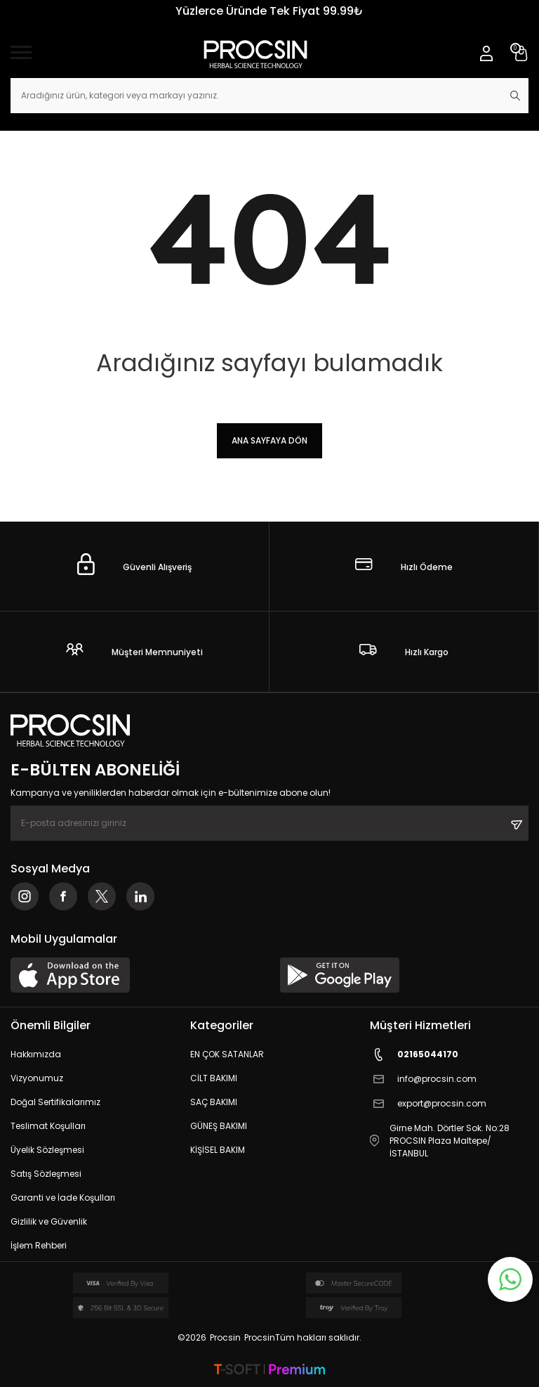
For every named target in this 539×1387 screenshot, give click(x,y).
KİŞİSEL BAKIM (217, 1150)
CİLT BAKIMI (213, 1078)
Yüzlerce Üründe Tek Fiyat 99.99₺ (269, 11)
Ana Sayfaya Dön (269, 440)
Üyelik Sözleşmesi (47, 1150)
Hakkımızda (36, 1054)
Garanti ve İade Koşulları (63, 1198)
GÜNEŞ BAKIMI (218, 1126)
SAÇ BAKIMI (213, 1102)
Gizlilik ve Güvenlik (49, 1221)
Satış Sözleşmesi (46, 1174)
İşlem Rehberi (39, 1245)
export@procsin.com (428, 1104)
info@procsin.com (423, 1079)
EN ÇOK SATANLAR (227, 1054)
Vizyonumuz (37, 1078)
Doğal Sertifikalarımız (55, 1102)
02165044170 (414, 1055)
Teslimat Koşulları (48, 1126)
